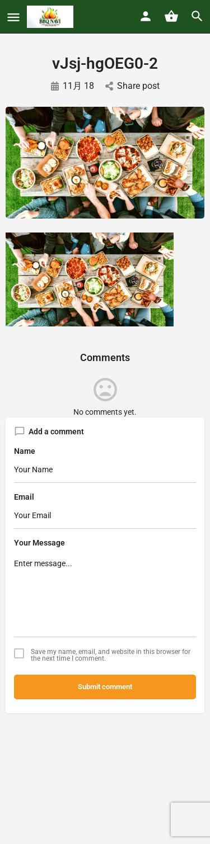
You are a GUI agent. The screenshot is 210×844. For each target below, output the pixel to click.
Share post (132, 85)
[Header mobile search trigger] (197, 16)
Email (24, 496)
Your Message (39, 542)
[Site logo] (51, 17)
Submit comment (105, 686)
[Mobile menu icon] (13, 17)
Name (24, 451)
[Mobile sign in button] (145, 16)
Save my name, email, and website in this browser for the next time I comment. (110, 655)
